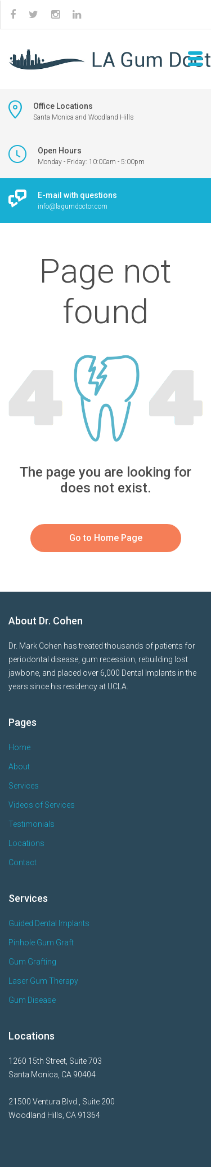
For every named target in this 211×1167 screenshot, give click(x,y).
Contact (22, 862)
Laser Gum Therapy (43, 980)
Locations (26, 843)
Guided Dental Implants (48, 923)
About (19, 766)
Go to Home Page (105, 537)
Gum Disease (32, 1000)
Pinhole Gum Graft (41, 942)
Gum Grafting (32, 961)
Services (23, 785)
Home (19, 747)
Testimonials (31, 824)
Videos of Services (41, 804)
